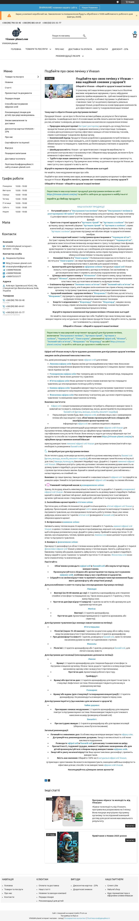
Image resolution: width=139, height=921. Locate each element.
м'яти (88, 509)
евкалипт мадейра (108, 412)
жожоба (95, 412)
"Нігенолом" (89, 275)
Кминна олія (100, 535)
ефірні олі (110, 338)
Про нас (59, 49)
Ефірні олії (56, 406)
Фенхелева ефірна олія (61, 395)
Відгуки (9, 148)
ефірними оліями (93, 267)
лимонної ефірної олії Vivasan (80, 443)
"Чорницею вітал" (120, 237)
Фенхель (91, 644)
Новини (9, 82)
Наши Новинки (90, 7)
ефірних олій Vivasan (113, 428)
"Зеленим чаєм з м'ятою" (87, 284)
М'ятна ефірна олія (59, 381)
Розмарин (92, 690)
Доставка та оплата (80, 49)
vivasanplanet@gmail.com (19, 266)
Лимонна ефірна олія (60, 364)
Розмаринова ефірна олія (63, 374)
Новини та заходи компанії (52, 893)
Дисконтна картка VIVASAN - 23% (19, 130)
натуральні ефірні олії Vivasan (112, 758)
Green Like (112, 885)
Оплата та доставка (49, 885)
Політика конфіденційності (98, 918)
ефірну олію (127, 734)
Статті (8, 87)
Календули (68, 461)
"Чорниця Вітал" (65, 338)
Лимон (91, 659)
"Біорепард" (85, 302)
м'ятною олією (84, 502)
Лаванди (58, 461)
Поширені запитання (15, 153)
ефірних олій (90, 360)
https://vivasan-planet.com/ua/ (62, 194)
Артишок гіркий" (90, 222)
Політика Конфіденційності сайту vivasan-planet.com (19, 165)
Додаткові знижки (82, 889)
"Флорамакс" (100, 293)
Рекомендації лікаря (68, 56)
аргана (78, 412)
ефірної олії (116, 477)
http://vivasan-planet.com (19, 263)
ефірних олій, (67, 575)
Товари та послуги (36, 49)
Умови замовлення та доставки (16, 121)
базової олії (127, 455)
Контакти (102, 49)
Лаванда (91, 589)
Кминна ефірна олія (59, 388)
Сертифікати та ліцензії (17, 142)
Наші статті (44, 889)
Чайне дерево (91, 705)
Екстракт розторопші (88, 126)
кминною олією (71, 522)
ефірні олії (82, 424)
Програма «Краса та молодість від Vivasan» (111, 801)
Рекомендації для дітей (51, 901)
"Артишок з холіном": (114, 222)
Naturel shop (113, 889)
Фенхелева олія (119, 555)
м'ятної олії (84, 515)
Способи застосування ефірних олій (16, 105)
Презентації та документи (18, 93)
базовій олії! (76, 446)
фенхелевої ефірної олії (56, 549)
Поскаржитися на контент (75, 918)
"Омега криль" (81, 258)
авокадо (86, 412)
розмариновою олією (92, 485)
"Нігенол (120, 338)
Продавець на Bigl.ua (69, 916)
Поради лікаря (12, 98)
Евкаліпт (91, 719)
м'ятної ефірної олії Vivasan (119, 506)
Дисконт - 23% (120, 49)
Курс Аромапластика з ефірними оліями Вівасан (120, 894)
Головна (16, 49)
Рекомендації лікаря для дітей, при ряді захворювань (19, 113)
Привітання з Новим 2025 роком (109, 836)
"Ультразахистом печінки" (84, 211)
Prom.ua (83, 913)
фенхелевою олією (67, 542)
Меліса (91, 609)
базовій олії (69, 412)
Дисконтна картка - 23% (85, 885)
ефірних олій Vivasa (113, 765)
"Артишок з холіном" (60, 231)
